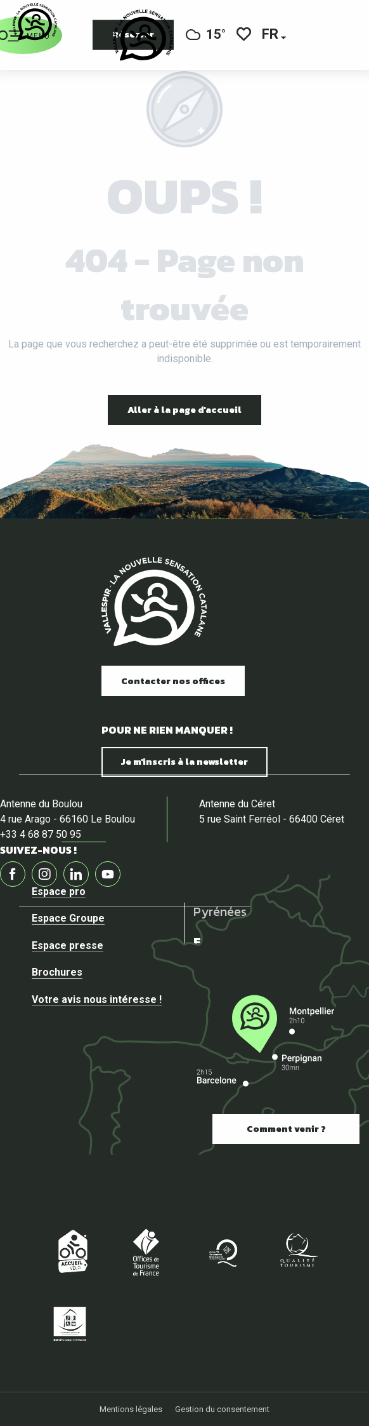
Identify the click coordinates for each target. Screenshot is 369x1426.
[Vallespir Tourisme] (35, 22)
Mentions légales (131, 1409)
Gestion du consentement (222, 1409)
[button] (271, 35)
